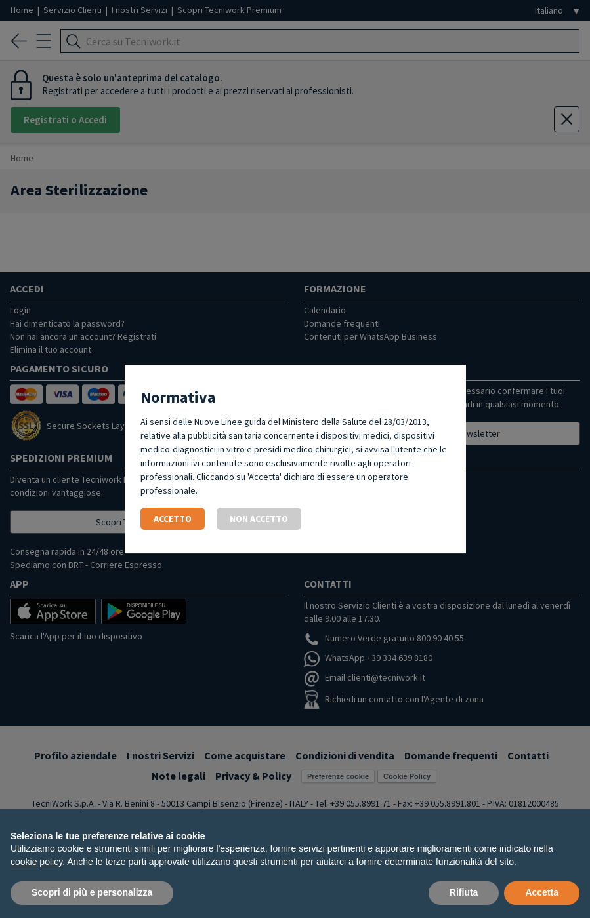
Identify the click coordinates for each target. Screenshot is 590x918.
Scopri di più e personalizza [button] (92, 892)
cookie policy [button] (36, 861)
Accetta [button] (541, 892)
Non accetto (259, 519)
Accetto (173, 519)
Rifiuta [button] (464, 892)
